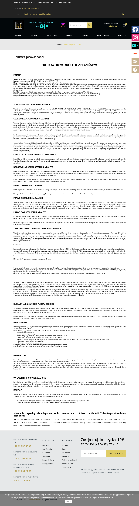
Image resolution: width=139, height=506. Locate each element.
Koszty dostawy (48, 460)
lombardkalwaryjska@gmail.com (38, 15)
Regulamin (66, 456)
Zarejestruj (115, 23)
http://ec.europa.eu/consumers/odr (38, 422)
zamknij (68, 502)
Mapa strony (66, 467)
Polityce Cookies (121, 498)
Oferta (64, 449)
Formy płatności (48, 463)
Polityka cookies (68, 463)
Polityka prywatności (69, 460)
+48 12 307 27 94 (22, 459)
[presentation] (101, 461)
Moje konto (46, 445)
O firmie (65, 445)
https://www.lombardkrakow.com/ (63, 83)
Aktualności (66, 453)
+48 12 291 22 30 (22, 471)
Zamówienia (47, 449)
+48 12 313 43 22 (22, 481)
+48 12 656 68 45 (30, 9)
